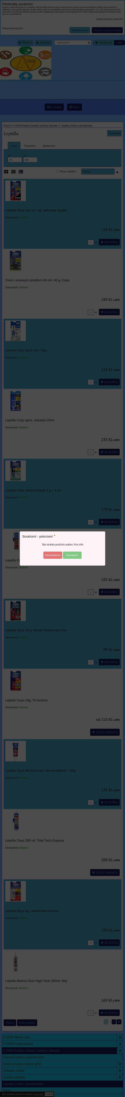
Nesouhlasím (52, 555)
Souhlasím (72, 555)
